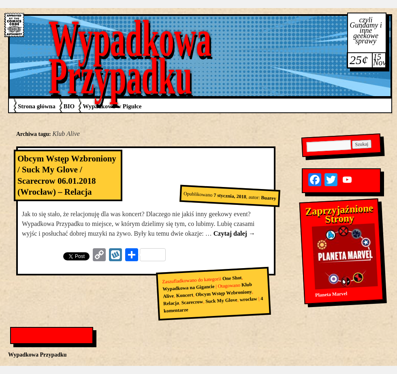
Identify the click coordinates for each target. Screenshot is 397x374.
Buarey (268, 198)
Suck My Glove (221, 300)
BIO (69, 106)
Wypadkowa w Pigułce (112, 106)
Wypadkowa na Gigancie (188, 288)
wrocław (248, 299)
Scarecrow (192, 302)
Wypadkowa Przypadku (130, 57)
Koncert (184, 295)
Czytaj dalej (234, 233)
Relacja (171, 303)
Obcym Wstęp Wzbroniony (223, 293)
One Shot (232, 278)
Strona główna (36, 106)
